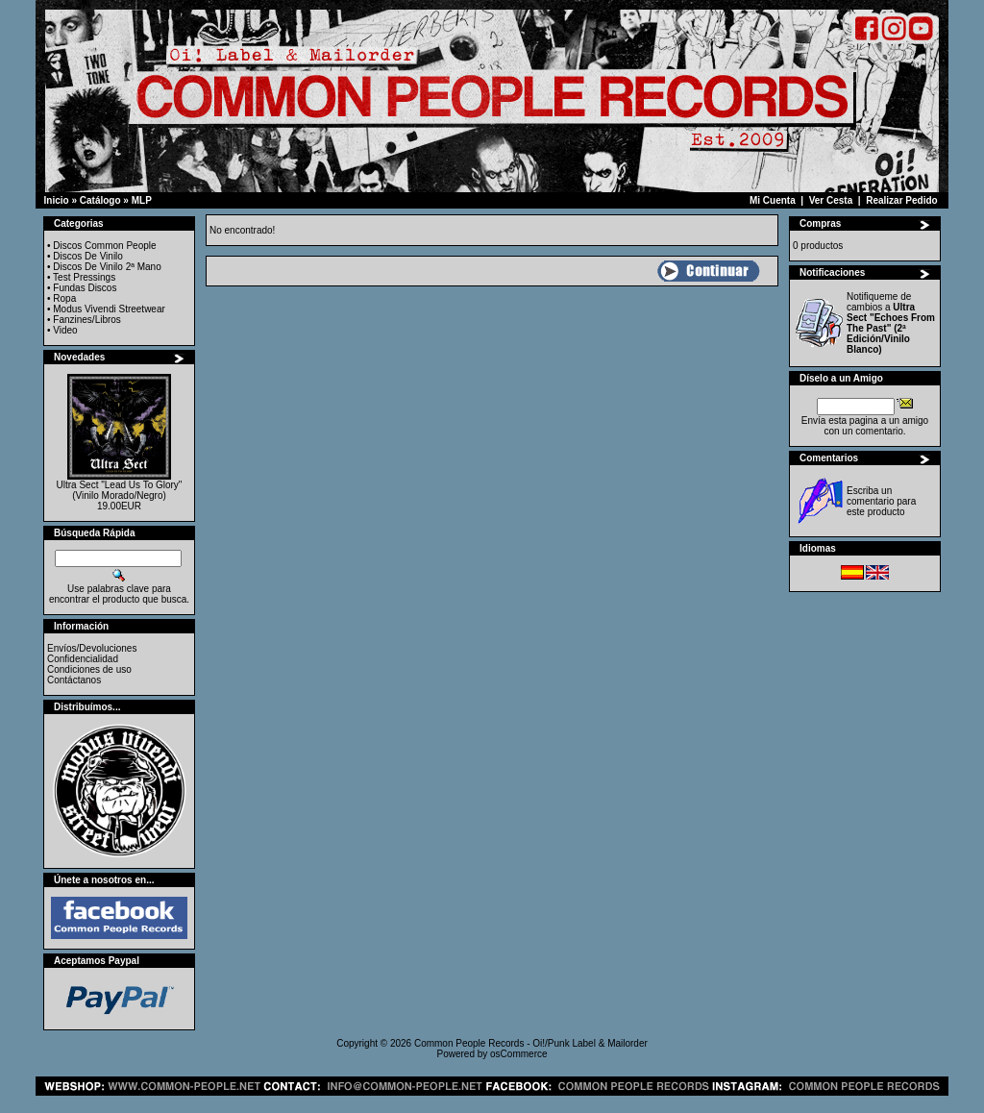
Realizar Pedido (901, 200)
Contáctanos (74, 680)
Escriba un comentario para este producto (881, 501)
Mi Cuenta (773, 200)
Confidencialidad (82, 659)
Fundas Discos (84, 288)
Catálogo (100, 200)
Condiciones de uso (89, 669)
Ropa (64, 298)
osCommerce (518, 1054)
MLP (142, 200)
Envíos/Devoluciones (91, 648)
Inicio (56, 200)
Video (65, 330)
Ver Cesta (831, 200)
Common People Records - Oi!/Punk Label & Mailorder (531, 1043)
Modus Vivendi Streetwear (109, 309)
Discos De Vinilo (88, 256)
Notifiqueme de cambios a (891, 323)
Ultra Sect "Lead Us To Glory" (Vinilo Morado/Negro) (120, 490)
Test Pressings (84, 277)
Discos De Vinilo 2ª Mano (106, 266)
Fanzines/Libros (87, 319)
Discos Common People (104, 245)
